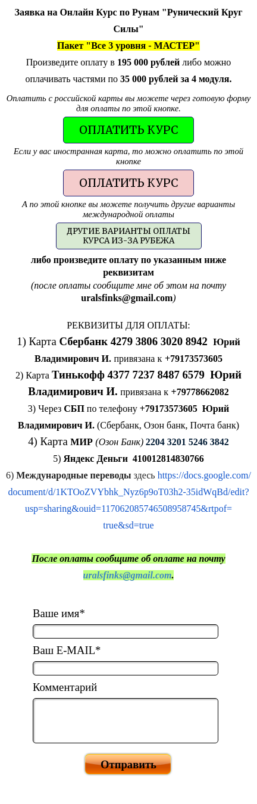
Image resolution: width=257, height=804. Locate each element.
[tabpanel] (128, 45)
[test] (128, 130)
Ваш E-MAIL (67, 650)
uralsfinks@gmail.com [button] (127, 575)
